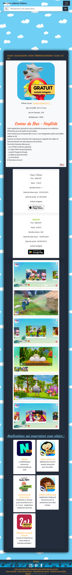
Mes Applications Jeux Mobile (36, 569)
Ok (65, 9)
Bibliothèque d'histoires (44, 55)
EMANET (28, 574)
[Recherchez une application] (35, 8)
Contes (31, 55)
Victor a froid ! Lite (48, 459)
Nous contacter (11, 571)
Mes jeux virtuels (52, 569)
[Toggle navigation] (66, 3)
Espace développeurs (25, 571)
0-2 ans (57, 55)
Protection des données (58, 571)
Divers (36, 561)
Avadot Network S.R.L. (42, 103)
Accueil (10, 55)
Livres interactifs (20, 55)
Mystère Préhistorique (47, 495)
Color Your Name (20, 569)
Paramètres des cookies (41, 571)
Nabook (24, 459)
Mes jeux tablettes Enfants (15, 3)
